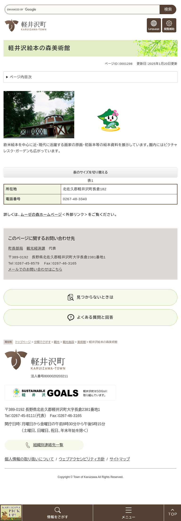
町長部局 (15, 248)
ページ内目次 (21, 77)
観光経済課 (36, 248)
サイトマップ (120, 459)
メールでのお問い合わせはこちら (35, 269)
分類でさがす (42, 342)
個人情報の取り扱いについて (29, 459)
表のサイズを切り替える (90, 172)
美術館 (81, 342)
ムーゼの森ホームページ (41, 215)
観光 (57, 342)
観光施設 (68, 342)
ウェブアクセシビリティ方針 (82, 459)
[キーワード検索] (82, 9)
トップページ (23, 342)
